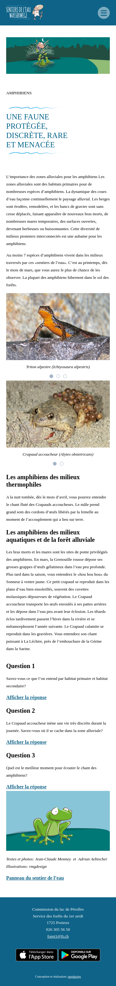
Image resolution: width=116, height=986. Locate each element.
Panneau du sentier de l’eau (35, 878)
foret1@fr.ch (58, 936)
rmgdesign (74, 976)
